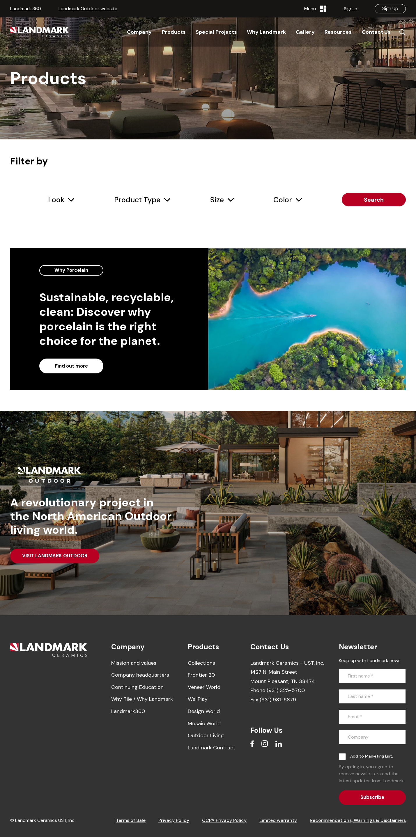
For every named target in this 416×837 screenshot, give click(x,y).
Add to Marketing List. (371, 756)
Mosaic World (204, 723)
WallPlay (198, 699)
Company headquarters (140, 674)
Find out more (71, 366)
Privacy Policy (173, 820)
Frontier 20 (201, 674)
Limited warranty (278, 820)
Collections (201, 662)
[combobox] (61, 200)
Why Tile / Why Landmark (142, 699)
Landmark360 (128, 711)
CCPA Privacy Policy (224, 820)
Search (374, 199)
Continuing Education (137, 687)
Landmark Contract (212, 747)
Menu (315, 8)
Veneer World (204, 687)
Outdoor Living (206, 735)
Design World (204, 711)
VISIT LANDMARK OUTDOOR (54, 556)
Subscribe (372, 797)
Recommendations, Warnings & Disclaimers (358, 820)
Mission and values (133, 662)
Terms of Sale (131, 820)
